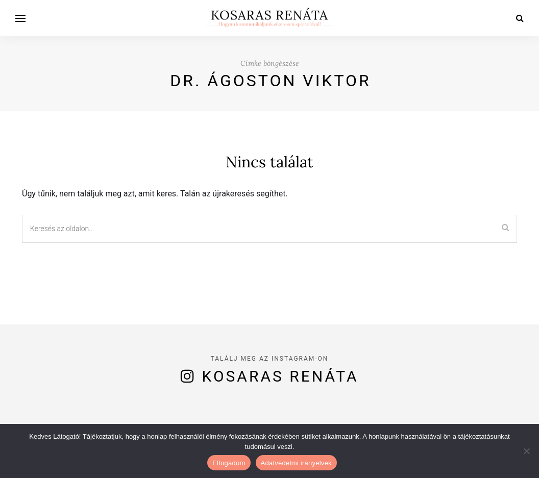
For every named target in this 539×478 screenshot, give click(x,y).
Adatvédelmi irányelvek (296, 463)
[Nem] (526, 451)
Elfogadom (228, 463)
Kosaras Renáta (280, 376)
